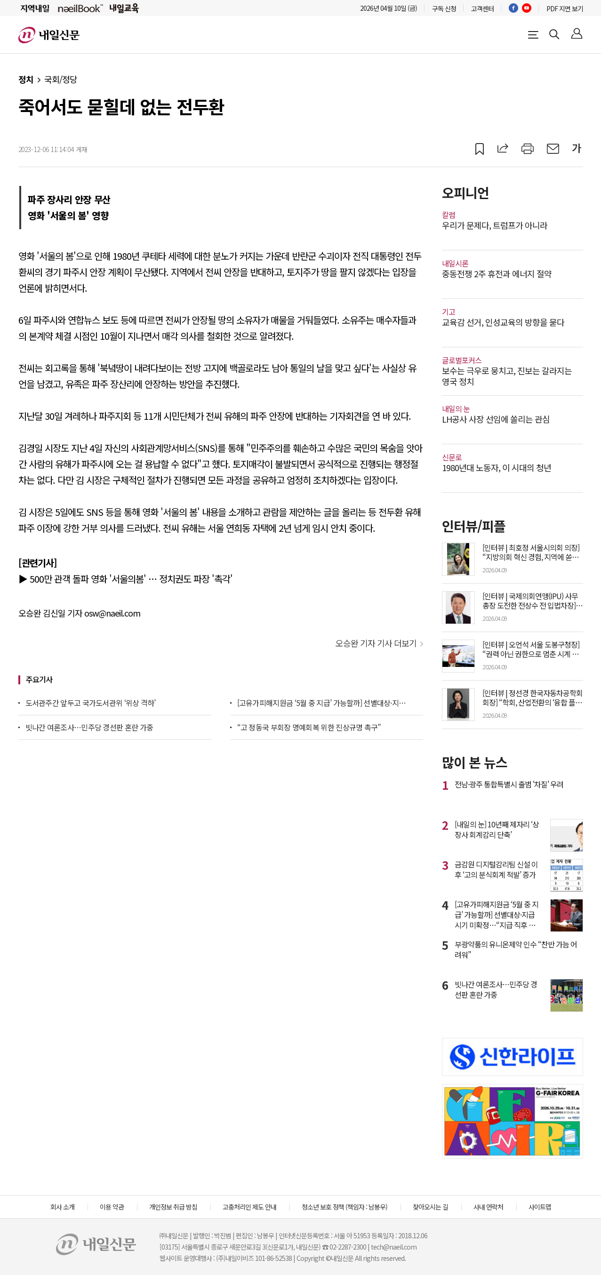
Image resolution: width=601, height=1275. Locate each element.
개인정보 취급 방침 (173, 1206)
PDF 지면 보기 (564, 8)
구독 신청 (444, 8)
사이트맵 (540, 1206)
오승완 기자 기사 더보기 (376, 643)
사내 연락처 (488, 1206)
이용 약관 (112, 1206)
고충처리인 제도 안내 (249, 1206)
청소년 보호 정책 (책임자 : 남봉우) (344, 1206)
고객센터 (482, 8)
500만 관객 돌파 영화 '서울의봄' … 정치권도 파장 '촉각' (131, 578)
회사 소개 (62, 1206)
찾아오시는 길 (430, 1206)
